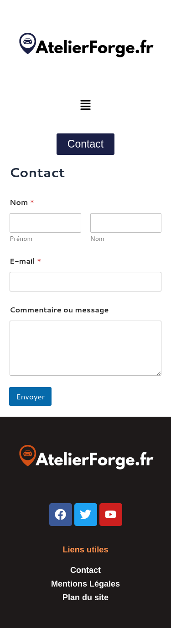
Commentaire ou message (59, 309)
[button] (85, 105)
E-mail (25, 260)
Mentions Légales (85, 583)
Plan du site (85, 597)
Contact (85, 570)
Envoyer (30, 396)
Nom (97, 239)
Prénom (21, 239)
